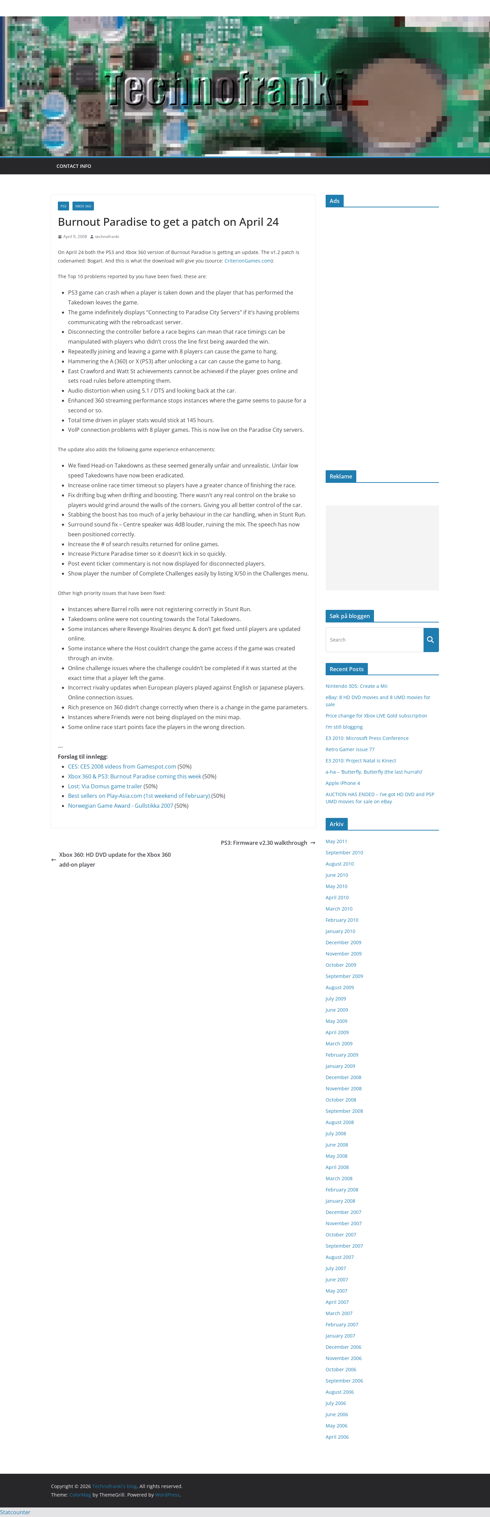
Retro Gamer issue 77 (350, 749)
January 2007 (340, 1335)
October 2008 (341, 1099)
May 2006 (336, 1425)
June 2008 (337, 1144)
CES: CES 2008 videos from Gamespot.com (122, 766)
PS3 (63, 206)
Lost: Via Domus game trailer (105, 786)
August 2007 (340, 1257)
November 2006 (344, 1358)
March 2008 (339, 1178)
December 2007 (343, 1212)
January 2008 (340, 1201)
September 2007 (344, 1246)
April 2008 (337, 1167)
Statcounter (15, 1512)
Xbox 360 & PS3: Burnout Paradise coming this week (134, 776)
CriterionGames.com (248, 260)
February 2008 (342, 1189)
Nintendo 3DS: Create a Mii (357, 686)
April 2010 (337, 897)
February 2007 (342, 1324)
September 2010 (344, 852)
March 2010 (339, 908)
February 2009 (342, 1055)
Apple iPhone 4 (343, 783)
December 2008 (343, 1077)
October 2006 (341, 1369)
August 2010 (340, 863)
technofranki (107, 236)
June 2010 (337, 875)
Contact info (73, 166)
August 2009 (340, 987)
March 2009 (339, 1043)
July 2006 (336, 1403)
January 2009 (340, 1066)
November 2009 (344, 953)
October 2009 (341, 965)
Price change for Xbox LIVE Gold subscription (376, 715)
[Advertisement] (382, 547)
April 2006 (337, 1437)
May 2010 (336, 886)
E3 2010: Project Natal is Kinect (361, 760)
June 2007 (337, 1279)
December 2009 (343, 942)
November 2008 (344, 1088)
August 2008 (340, 1122)
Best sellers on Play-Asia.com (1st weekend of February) (139, 796)
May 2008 (336, 1156)
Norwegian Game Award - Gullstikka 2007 (120, 805)
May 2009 (336, 1021)
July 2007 (336, 1268)
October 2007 (341, 1234)
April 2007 (337, 1302)
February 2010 (342, 920)
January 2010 (340, 931)
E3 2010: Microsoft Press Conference (367, 738)
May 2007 (336, 1290)
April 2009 (337, 1032)
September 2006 (344, 1380)
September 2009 (344, 976)
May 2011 (336, 841)
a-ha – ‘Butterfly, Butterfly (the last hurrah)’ (374, 772)
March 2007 (339, 1313)
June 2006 (337, 1414)
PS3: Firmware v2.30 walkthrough (268, 843)
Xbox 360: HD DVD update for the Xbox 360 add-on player (111, 859)
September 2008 (344, 1111)
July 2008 (336, 1133)
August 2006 (340, 1392)
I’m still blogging (344, 727)
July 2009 (336, 998)
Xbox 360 (83, 206)
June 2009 (337, 1010)
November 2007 (344, 1223)
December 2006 (343, 1347)
